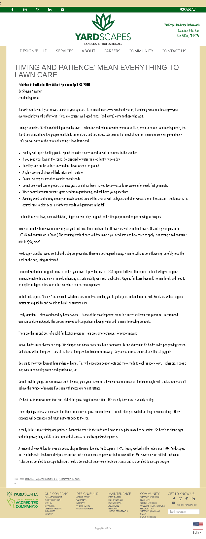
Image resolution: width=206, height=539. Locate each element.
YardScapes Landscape (103, 29)
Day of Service (145, 500)
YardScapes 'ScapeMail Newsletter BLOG (41, 479)
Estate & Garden (114, 497)
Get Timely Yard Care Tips (187, 505)
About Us (48, 503)
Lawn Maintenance (115, 503)
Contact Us (49, 514)
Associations (50, 506)
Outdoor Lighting (83, 506)
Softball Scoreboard (148, 503)
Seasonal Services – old (118, 511)
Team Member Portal (148, 517)
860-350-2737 (188, 9)
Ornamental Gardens (84, 508)
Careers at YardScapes (53, 508)
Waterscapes (81, 500)
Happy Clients (50, 511)
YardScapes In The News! (69, 479)
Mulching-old (113, 506)
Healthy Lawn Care (115, 500)
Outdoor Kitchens (83, 497)
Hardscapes (80, 503)
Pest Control (113, 508)
